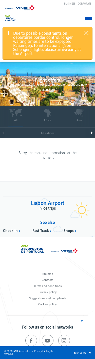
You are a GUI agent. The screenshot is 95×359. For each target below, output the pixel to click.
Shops (69, 230)
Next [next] (92, 133)
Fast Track (40, 230)
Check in (10, 230)
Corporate (84, 3)
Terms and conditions (48, 285)
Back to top (80, 352)
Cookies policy (47, 304)
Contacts (47, 279)
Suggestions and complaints (47, 298)
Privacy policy (48, 292)
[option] (16, 118)
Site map (47, 273)
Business (69, 3)
